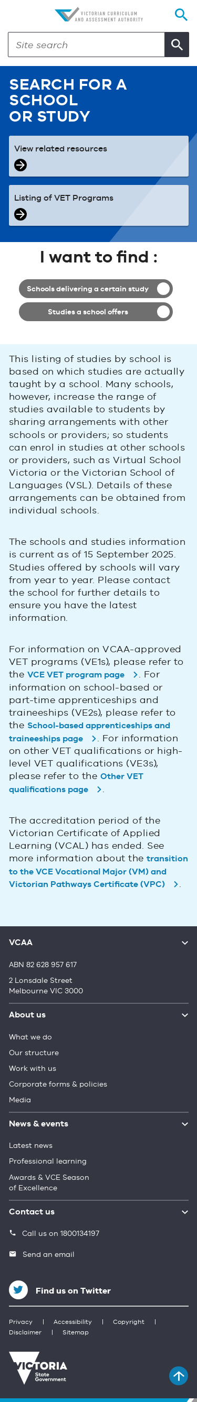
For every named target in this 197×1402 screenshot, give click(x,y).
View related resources (60, 149)
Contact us (32, 1212)
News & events (38, 1124)
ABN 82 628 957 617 (43, 965)
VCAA (21, 943)
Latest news (31, 1145)
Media (20, 1100)
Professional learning (48, 1161)
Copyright (128, 1322)
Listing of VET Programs (63, 198)
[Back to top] (178, 1375)
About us (27, 1015)
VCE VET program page (76, 675)
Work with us (32, 1068)
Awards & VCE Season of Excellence (49, 1183)
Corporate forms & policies (58, 1084)
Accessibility (73, 1322)
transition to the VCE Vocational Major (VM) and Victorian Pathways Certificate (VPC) (99, 872)
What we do (30, 1037)
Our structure (34, 1053)
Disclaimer (25, 1333)
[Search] (86, 44)
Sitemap (76, 1333)
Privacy (21, 1322)
